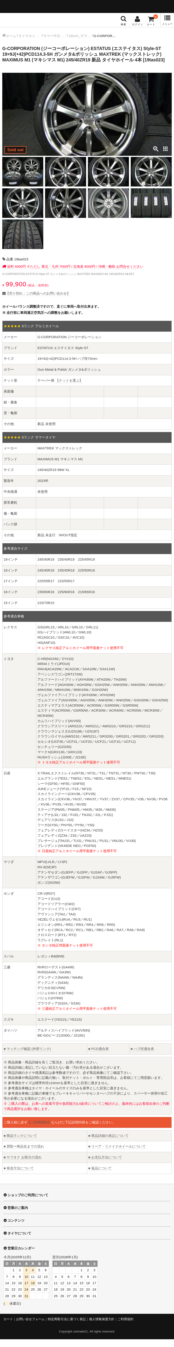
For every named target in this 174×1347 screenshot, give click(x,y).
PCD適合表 (98, 1057)
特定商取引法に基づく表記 (67, 1327)
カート (8, 1327)
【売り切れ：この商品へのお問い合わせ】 (36, 301)
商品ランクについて (20, 1143)
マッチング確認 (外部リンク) (27, 1057)
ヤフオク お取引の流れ (23, 1165)
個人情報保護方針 (101, 1327)
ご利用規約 (125, 1327)
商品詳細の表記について (108, 1143)
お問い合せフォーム (30, 1327)
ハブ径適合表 (142, 1057)
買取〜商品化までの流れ (24, 1154)
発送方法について (19, 1176)
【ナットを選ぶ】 (69, 388)
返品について (100, 1176)
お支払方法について (105, 1165)
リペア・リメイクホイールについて (117, 1154)
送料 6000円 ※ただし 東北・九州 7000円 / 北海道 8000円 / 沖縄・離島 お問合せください (74, 274)
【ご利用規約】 (39, 1130)
